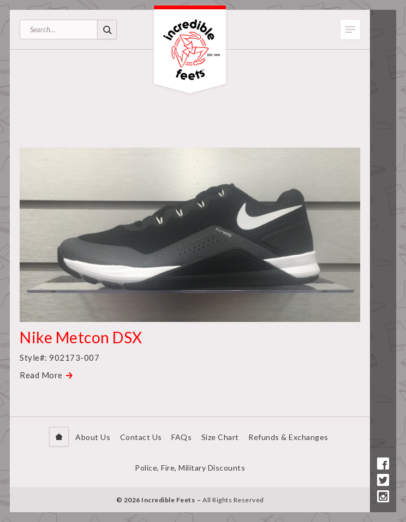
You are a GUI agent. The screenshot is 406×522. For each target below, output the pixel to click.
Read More (41, 375)
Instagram (383, 496)
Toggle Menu (350, 29)
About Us (92, 437)
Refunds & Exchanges (288, 437)
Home (59, 437)
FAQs (181, 437)
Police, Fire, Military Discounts (190, 467)
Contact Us (141, 437)
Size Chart (220, 437)
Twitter (383, 480)
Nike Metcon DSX (81, 337)
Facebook (383, 464)
